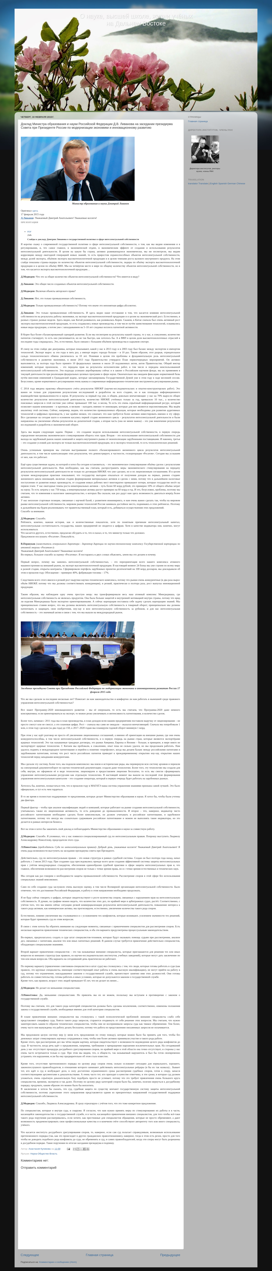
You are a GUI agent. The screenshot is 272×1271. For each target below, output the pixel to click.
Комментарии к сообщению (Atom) (58, 1262)
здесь (35, 210)
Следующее (30, 1255)
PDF (29, 231)
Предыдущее (170, 1255)
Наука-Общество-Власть (43, 1153)
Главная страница (99, 1255)
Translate (203, 183)
